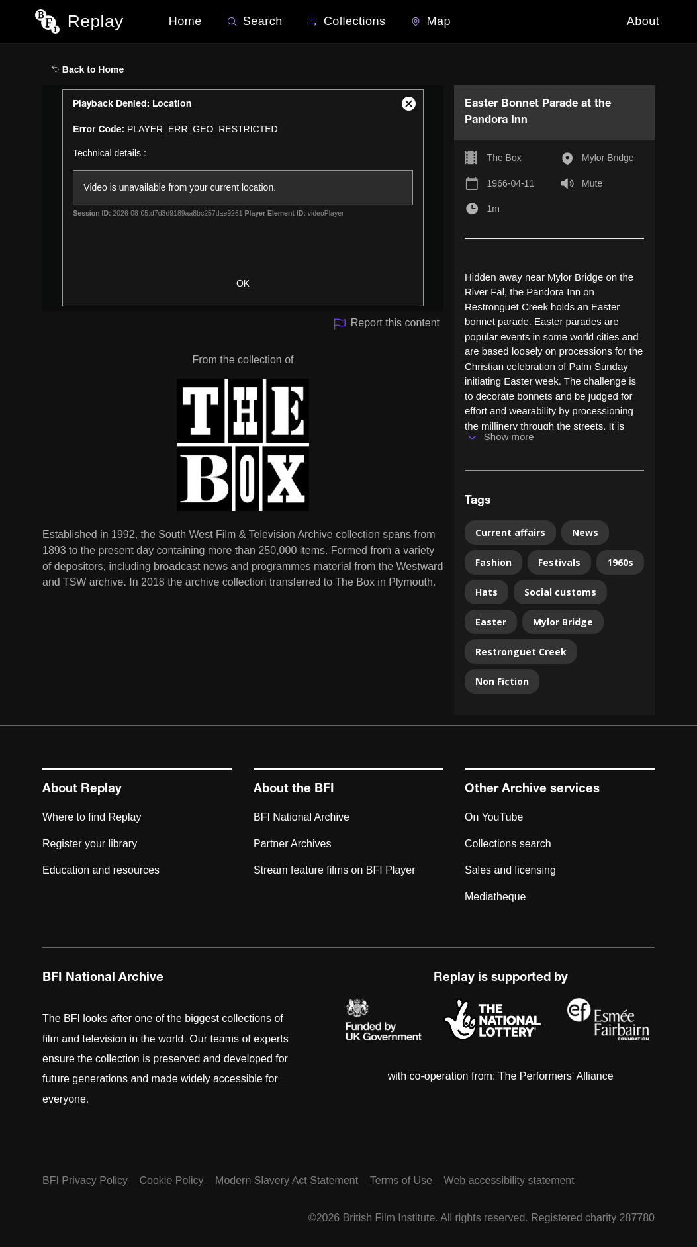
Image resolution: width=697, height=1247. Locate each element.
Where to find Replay (91, 817)
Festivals (559, 562)
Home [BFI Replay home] (185, 21)
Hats (486, 592)
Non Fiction (502, 681)
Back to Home (87, 69)
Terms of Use (401, 1180)
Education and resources (101, 870)
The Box (504, 157)
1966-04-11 (511, 183)
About (643, 21)
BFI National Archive (301, 817)
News (585, 532)
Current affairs (510, 532)
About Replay (82, 790)
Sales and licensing (510, 870)
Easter (490, 622)
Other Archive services (532, 790)
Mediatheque (495, 896)
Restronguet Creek (521, 651)
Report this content (386, 324)
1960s (620, 562)
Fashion (493, 562)
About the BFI (294, 790)
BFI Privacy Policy (85, 1180)
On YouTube (494, 817)
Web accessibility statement (509, 1180)
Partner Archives (292, 843)
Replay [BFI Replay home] (96, 21)
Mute (592, 183)
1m (493, 208)
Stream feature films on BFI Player (335, 870)
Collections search (508, 843)
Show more (509, 436)
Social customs (560, 592)
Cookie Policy (172, 1180)
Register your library (89, 843)
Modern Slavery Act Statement (286, 1180)
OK (243, 283)
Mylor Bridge (608, 157)
